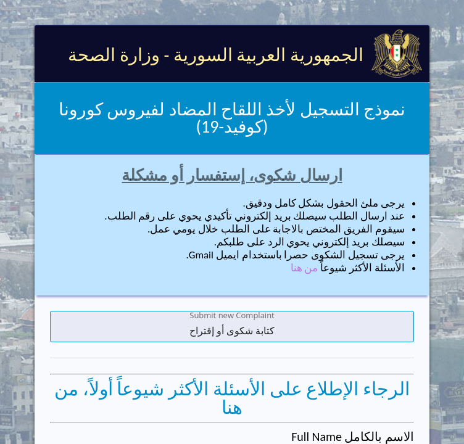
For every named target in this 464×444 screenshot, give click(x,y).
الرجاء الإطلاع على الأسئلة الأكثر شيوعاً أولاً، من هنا (232, 398)
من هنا (304, 267)
